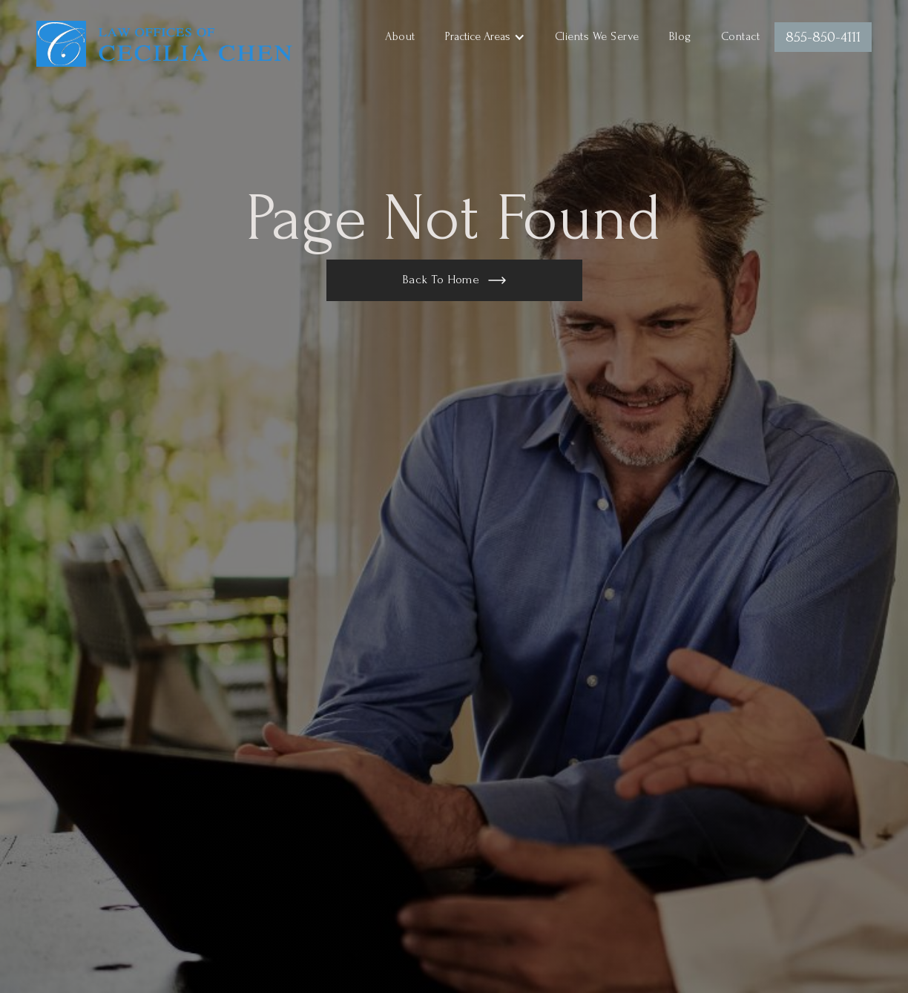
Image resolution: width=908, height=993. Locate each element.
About (400, 36)
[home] (165, 41)
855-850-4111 (823, 37)
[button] (485, 37)
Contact (740, 36)
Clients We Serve (597, 36)
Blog (680, 36)
